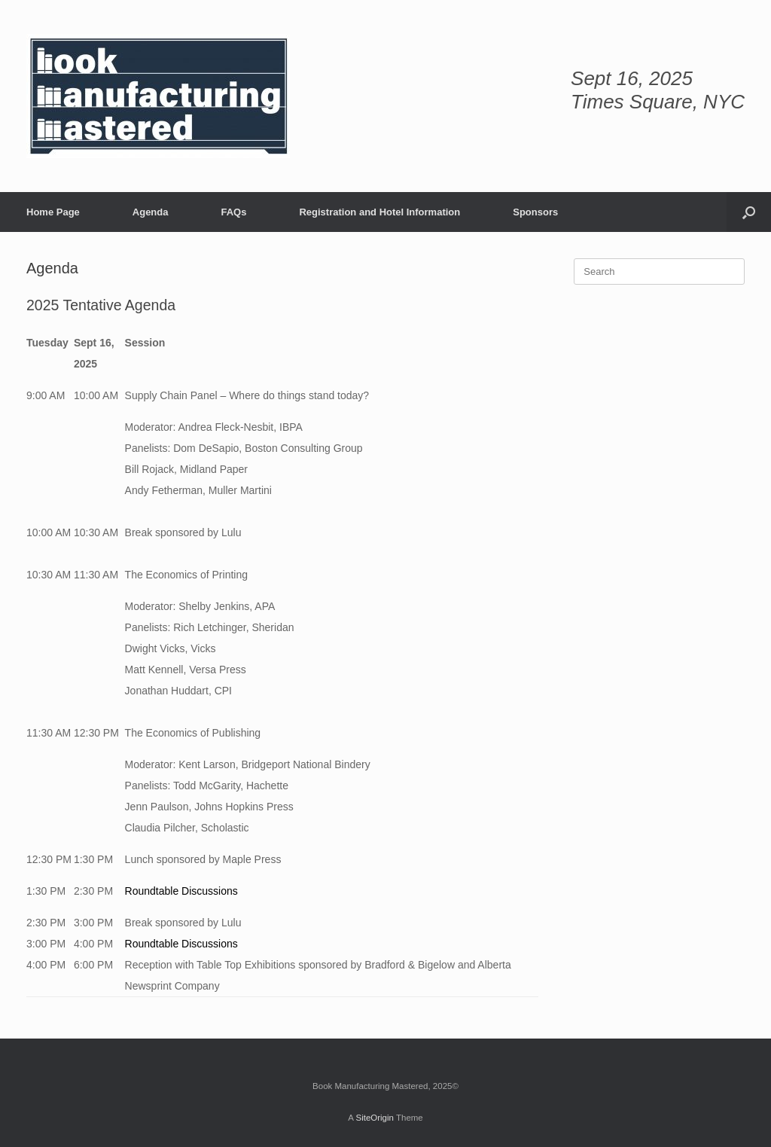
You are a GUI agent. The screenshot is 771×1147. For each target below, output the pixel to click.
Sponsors (535, 212)
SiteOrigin (374, 1117)
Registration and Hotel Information (379, 212)
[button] (749, 212)
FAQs (233, 212)
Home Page (53, 212)
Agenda (151, 212)
